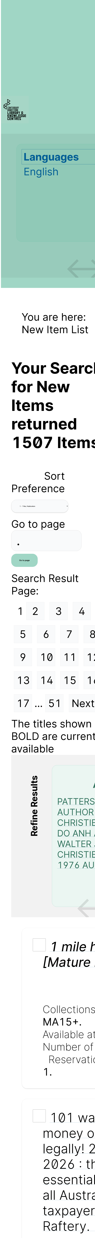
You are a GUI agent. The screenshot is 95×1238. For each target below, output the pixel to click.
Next (83, 703)
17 (23, 703)
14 (46, 680)
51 (54, 703)
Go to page (38, 524)
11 (69, 657)
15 (69, 680)
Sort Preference (38, 482)
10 (46, 657)
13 (23, 680)
